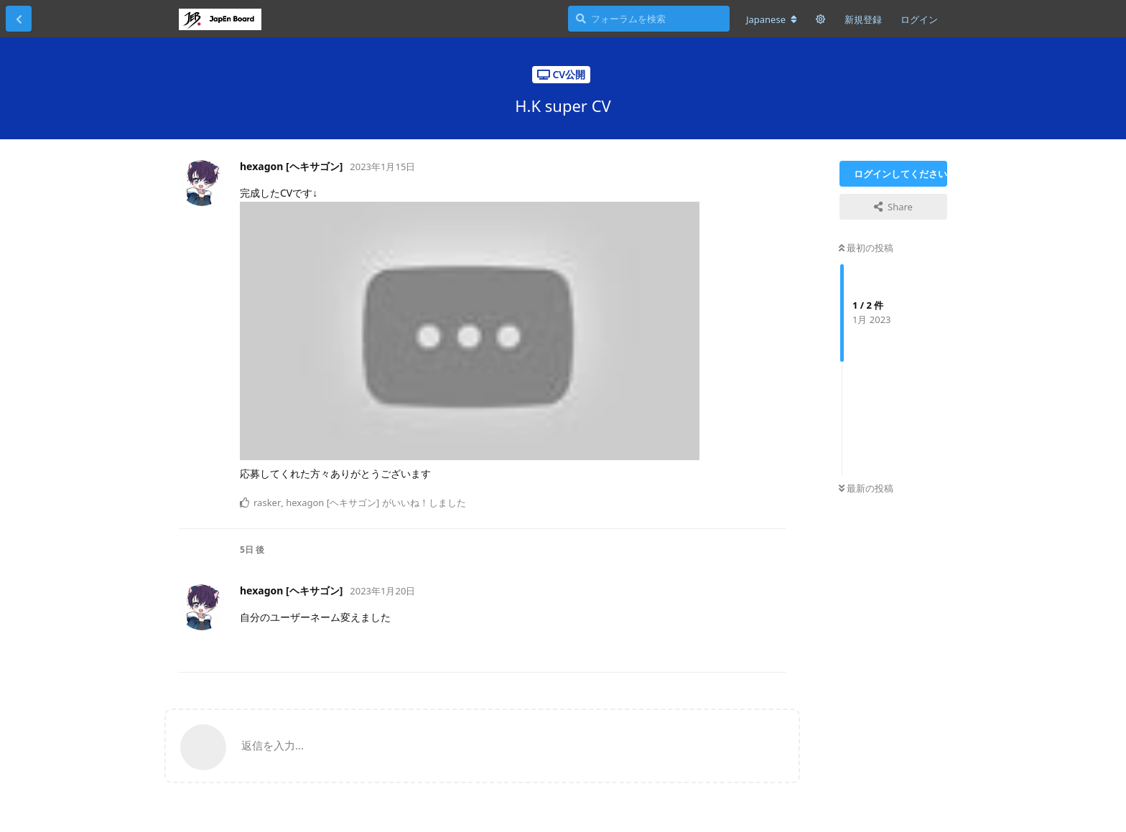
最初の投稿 (866, 247)
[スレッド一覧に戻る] (19, 19)
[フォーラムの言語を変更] (771, 19)
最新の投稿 (866, 488)
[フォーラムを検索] (649, 19)
